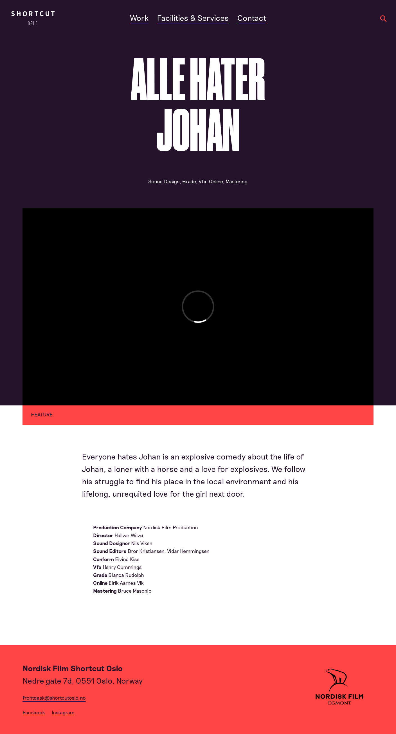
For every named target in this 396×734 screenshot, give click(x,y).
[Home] (33, 18)
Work (139, 18)
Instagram (63, 712)
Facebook (33, 712)
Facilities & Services (193, 18)
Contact (251, 18)
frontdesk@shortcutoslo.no (54, 698)
